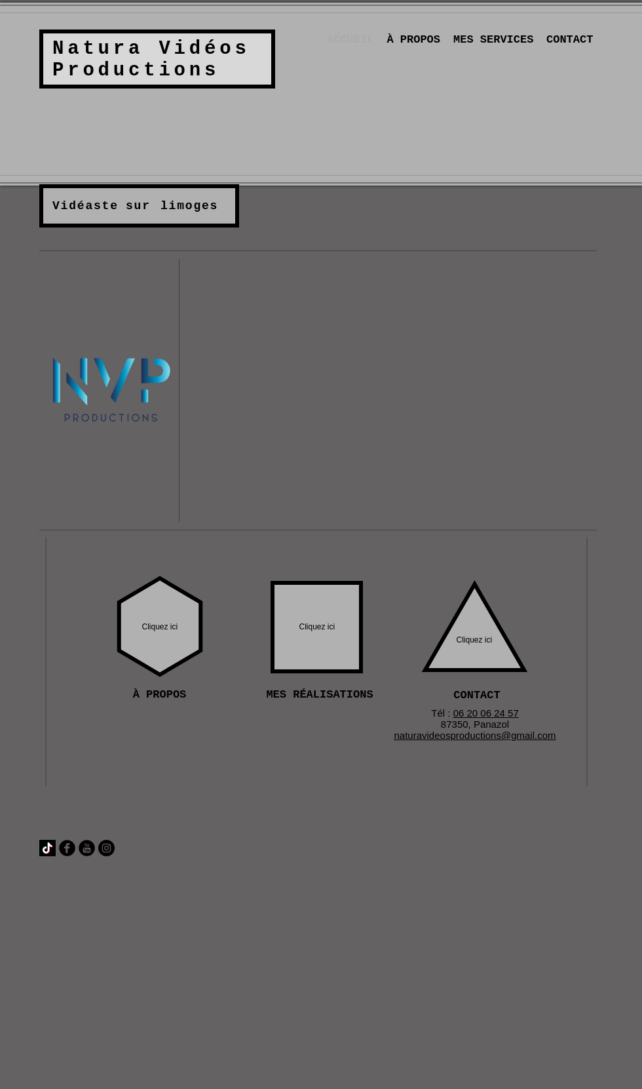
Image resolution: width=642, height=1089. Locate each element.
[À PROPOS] (159, 695)
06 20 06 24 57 (486, 713)
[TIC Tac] (47, 848)
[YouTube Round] (87, 848)
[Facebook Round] (67, 848)
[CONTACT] (477, 695)
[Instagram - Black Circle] (106, 848)
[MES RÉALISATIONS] (319, 695)
